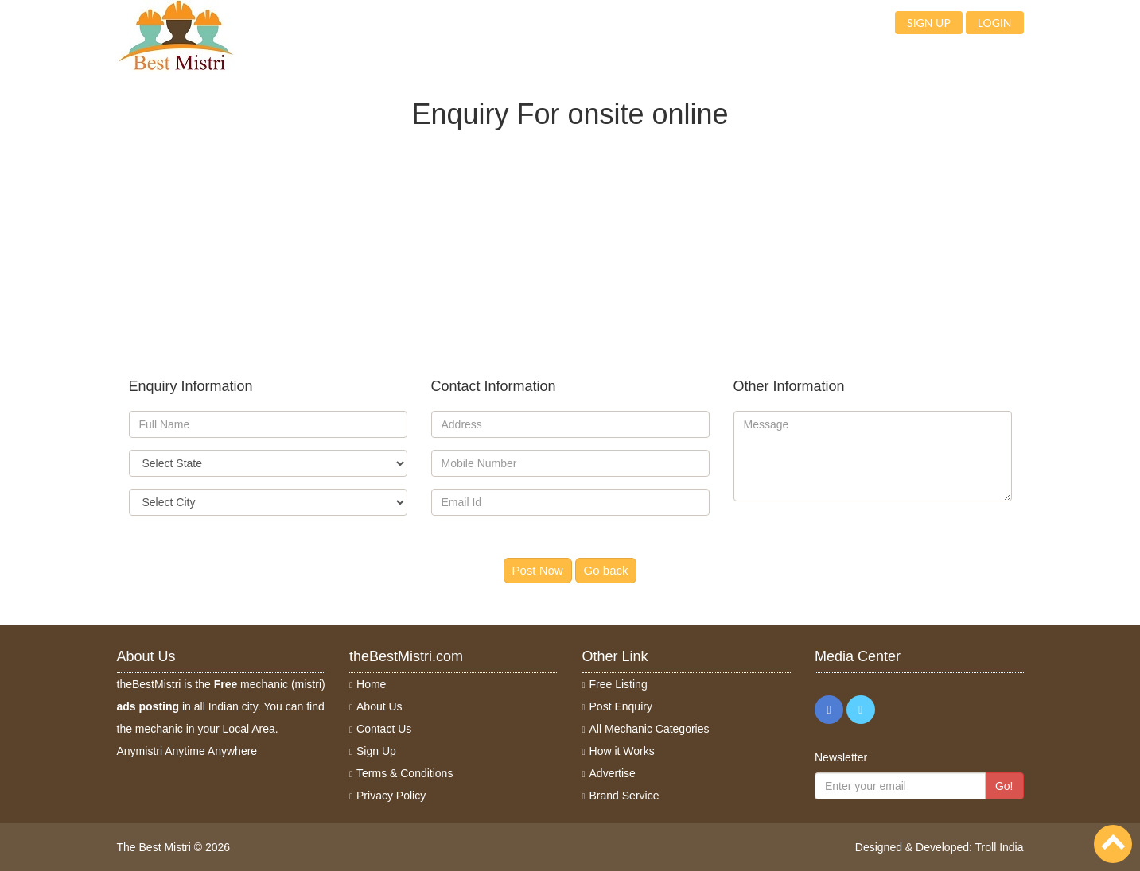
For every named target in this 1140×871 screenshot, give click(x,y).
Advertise (612, 773)
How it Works (622, 751)
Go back (606, 570)
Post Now (537, 570)
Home (371, 684)
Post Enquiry (620, 706)
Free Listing (618, 684)
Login (995, 22)
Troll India (999, 847)
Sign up (929, 22)
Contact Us (383, 728)
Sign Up (376, 751)
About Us (379, 706)
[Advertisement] (570, 241)
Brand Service (624, 795)
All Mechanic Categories (649, 728)
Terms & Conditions (404, 773)
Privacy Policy (391, 795)
